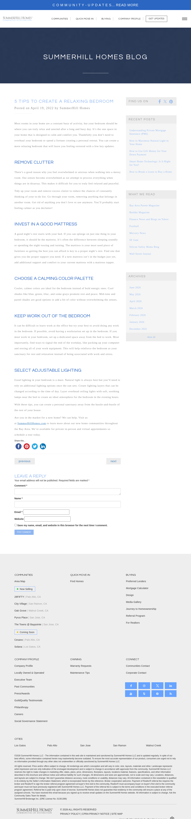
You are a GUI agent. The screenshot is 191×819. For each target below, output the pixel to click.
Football (133, 226)
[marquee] (95, 5)
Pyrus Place (29, 617)
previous (25, 461)
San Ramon (119, 745)
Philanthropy (21, 707)
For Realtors (133, 622)
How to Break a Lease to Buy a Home (149, 172)
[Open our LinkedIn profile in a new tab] (171, 685)
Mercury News (137, 233)
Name (18, 498)
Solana (27, 646)
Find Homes (77, 581)
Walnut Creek (153, 745)
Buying (107, 18)
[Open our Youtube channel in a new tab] (131, 693)
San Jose (85, 745)
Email (18, 512)
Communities (60, 18)
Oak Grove (31, 610)
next (113, 461)
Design (130, 595)
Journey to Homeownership (141, 609)
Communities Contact (138, 665)
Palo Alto (52, 745)
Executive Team (23, 679)
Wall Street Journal (139, 254)
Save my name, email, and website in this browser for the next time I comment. (62, 525)
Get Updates (156, 18)
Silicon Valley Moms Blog (143, 247)
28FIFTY (27, 596)
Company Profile (130, 18)
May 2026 (134, 294)
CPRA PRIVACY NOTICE (95, 813)
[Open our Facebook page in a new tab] (131, 685)
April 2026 (135, 301)
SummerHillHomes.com (31, 423)
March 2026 (135, 308)
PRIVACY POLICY (70, 813)
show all (151, 337)
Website (19, 519)
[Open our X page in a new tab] (157, 685)
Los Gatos (20, 745)
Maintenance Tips (80, 672)
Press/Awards (22, 693)
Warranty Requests (80, 665)
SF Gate (133, 240)
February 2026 (137, 315)
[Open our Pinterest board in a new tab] (157, 693)
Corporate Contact (136, 672)
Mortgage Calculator (137, 588)
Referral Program (135, 615)
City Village (30, 603)
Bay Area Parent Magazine (143, 205)
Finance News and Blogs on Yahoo (147, 219)
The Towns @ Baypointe (36, 624)
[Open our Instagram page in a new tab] (144, 685)
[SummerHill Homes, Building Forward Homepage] (18, 19)
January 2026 (136, 322)
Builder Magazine (138, 212)
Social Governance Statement (31, 721)
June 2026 (134, 287)
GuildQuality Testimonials (28, 700)
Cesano (27, 639)
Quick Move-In (86, 18)
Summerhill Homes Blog (95, 57)
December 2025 (137, 329)
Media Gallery (133, 602)
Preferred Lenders (136, 581)
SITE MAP (117, 813)
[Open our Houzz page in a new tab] (144, 693)
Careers (18, 714)
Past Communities (24, 686)
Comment (20, 485)
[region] (95, 5)
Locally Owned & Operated (29, 672)
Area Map (19, 581)
